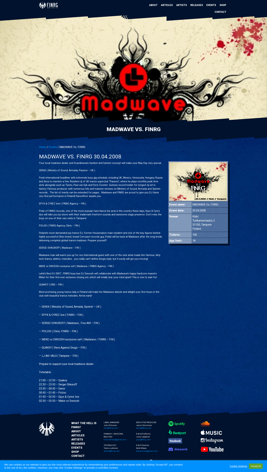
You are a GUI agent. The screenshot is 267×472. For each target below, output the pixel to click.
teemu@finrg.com (112, 451)
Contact (220, 12)
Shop (222, 5)
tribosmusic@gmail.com (147, 451)
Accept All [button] (256, 466)
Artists (181, 5)
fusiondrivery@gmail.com (115, 440)
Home (42, 147)
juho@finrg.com (111, 428)
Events (211, 5)
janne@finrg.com (143, 428)
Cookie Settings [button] (238, 466)
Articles (167, 5)
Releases (196, 5)
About (153, 5)
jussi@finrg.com (143, 440)
